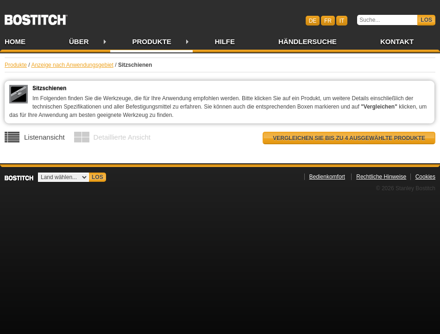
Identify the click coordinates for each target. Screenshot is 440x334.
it (342, 20)
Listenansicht (44, 137)
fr (328, 20)
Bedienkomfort (327, 176)
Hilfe (225, 41)
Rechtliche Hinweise (381, 176)
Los (426, 20)
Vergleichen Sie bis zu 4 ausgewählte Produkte (349, 138)
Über (79, 41)
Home (15, 41)
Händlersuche (307, 41)
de (313, 20)
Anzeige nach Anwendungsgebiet (72, 65)
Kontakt (397, 41)
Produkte (151, 41)
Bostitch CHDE (36, 16)
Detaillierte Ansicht (122, 137)
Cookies (425, 176)
